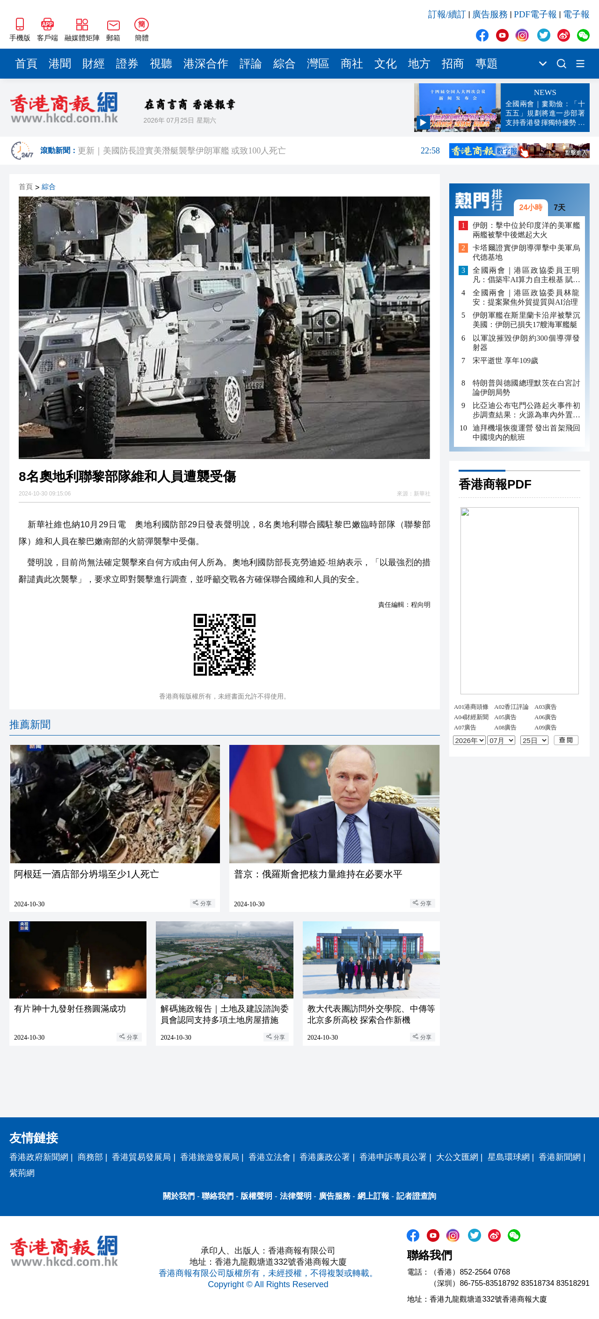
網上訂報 (373, 1196)
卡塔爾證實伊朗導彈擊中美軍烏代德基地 (526, 252)
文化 (385, 64)
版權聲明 (256, 1196)
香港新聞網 (560, 1157)
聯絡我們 (218, 1196)
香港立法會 (269, 1157)
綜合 (284, 64)
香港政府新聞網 (38, 1157)
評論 (251, 64)
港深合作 (205, 64)
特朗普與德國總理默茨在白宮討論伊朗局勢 (526, 387)
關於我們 (179, 1196)
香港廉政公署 (325, 1157)
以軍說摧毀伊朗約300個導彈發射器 (526, 342)
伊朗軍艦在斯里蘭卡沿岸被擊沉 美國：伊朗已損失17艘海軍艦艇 (526, 319)
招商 (453, 64)
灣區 (318, 64)
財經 (93, 64)
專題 (486, 64)
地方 (419, 64)
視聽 (161, 64)
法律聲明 (296, 1196)
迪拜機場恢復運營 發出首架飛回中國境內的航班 (526, 432)
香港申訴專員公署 (393, 1157)
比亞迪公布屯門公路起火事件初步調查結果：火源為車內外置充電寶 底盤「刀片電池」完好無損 (526, 410)
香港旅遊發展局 (209, 1157)
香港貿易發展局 (141, 1157)
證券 (127, 64)
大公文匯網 (457, 1157)
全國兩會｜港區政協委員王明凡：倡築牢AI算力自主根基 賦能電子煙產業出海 (526, 275)
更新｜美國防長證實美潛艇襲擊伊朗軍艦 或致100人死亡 (259, 150)
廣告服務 (490, 14)
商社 (352, 64)
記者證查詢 (416, 1196)
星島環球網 (509, 1157)
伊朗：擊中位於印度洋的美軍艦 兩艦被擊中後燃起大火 (526, 230)
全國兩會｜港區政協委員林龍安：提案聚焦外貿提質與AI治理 (526, 297)
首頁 (26, 64)
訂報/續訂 (447, 14)
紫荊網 (22, 1173)
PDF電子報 (535, 14)
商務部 (90, 1157)
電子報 (576, 14)
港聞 (60, 64)
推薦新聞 (30, 724)
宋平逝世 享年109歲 (505, 360)
